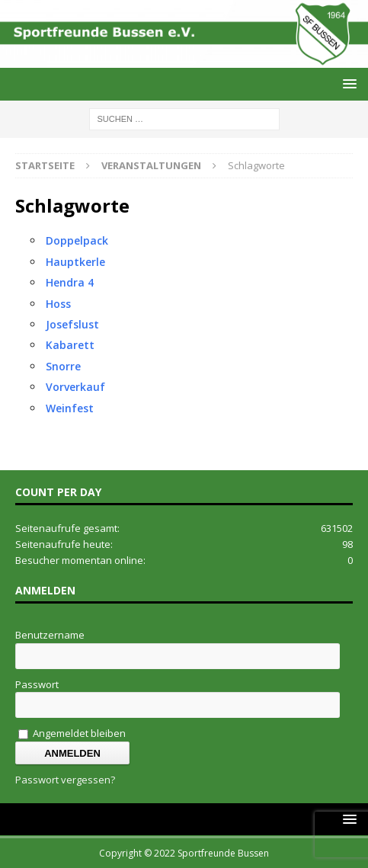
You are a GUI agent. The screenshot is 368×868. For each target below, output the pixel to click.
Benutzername (50, 635)
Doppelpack (77, 240)
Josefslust (72, 324)
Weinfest (70, 408)
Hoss (58, 303)
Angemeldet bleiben (72, 733)
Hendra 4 (70, 282)
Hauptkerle (75, 262)
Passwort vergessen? (65, 779)
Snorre (63, 366)
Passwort (37, 684)
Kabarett (70, 345)
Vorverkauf (75, 387)
